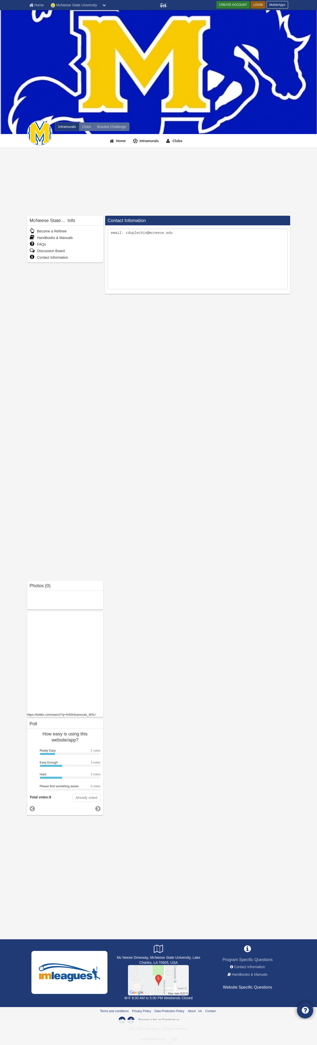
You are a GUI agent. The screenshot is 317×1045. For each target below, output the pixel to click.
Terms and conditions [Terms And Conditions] (114, 1011)
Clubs (177, 141)
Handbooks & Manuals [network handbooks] (250, 974)
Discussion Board (47, 251)
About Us (195, 1011)
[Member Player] (164, 4)
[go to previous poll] (32, 808)
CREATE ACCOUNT (233, 5)
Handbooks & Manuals (51, 238)
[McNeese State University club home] (86, 127)
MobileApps (277, 5)
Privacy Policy (141, 1011)
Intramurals (149, 141)
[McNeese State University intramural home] (67, 127)
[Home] (118, 140)
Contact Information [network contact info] (249, 967)
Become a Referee (48, 231)
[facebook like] (65, 661)
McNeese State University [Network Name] (74, 5)
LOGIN (258, 5)
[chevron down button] (104, 5)
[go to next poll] (98, 808)
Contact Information (49, 257)
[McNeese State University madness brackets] (111, 127)
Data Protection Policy (169, 1011)
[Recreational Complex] (158, 980)
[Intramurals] (146, 140)
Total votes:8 (40, 797)
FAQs (38, 244)
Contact (210, 1011)
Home (121, 141)
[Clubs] (175, 140)
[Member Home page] (36, 5)
